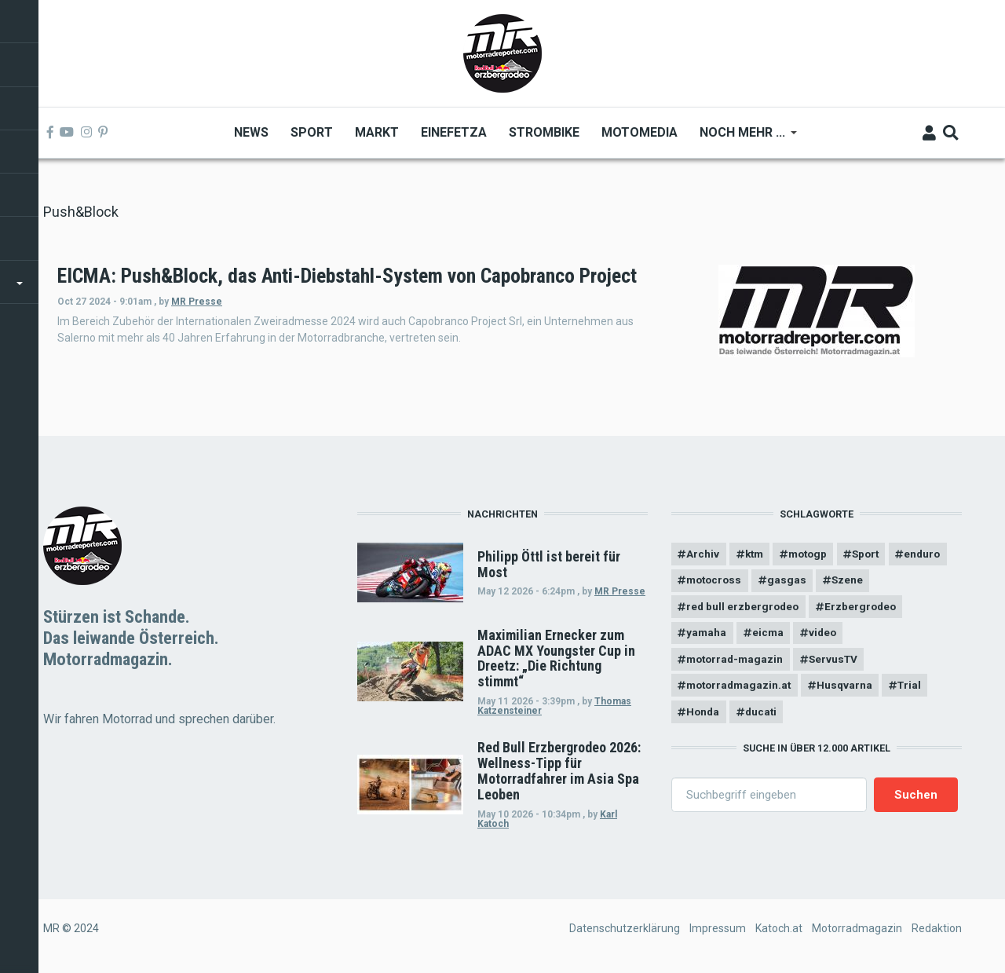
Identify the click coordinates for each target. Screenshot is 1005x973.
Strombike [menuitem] (543, 132)
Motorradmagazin (857, 928)
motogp (814, 554)
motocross (780, 582)
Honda (704, 717)
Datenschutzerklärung (624, 928)
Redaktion (937, 928)
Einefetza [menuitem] (453, 132)
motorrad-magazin (737, 663)
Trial (918, 691)
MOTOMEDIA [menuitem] (639, 132)
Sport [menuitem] (311, 132)
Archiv (703, 554)
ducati (763, 717)
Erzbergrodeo (865, 609)
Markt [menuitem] (376, 132)
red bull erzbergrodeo (744, 609)
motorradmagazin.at (742, 691)
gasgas (855, 582)
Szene (917, 582)
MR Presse (408, 323)
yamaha (707, 636)
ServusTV (839, 663)
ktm (756, 554)
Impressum (717, 928)
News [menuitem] (250, 132)
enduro (706, 582)
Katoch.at (778, 928)
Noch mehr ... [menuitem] (742, 138)
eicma (770, 636)
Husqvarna (851, 691)
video (827, 636)
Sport (875, 554)
